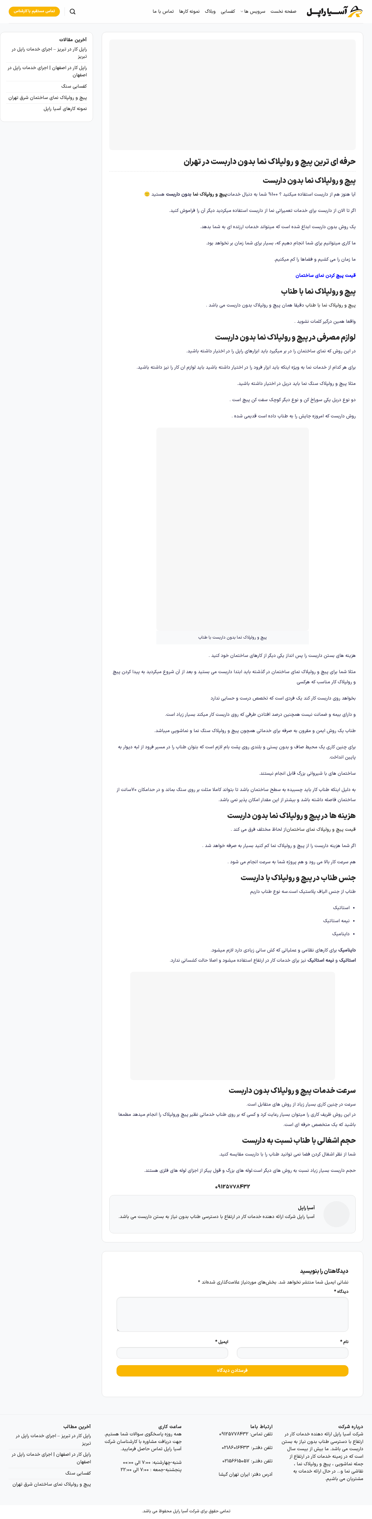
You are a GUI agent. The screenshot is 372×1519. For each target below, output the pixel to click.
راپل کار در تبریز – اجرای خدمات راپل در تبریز (49, 53)
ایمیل (221, 1342)
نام (344, 1342)
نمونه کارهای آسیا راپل (65, 108)
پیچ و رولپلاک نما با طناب (330, 305)
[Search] (72, 11)
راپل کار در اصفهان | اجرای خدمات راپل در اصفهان (47, 71)
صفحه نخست (283, 11)
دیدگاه (341, 1292)
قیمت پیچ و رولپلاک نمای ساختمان (321, 829)
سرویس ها (252, 11)
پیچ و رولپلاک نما (210, 194)
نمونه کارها (189, 11)
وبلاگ (210, 11)
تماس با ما (163, 11)
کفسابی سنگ (74, 86)
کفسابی (228, 11)
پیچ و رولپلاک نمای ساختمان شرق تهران (47, 97)
